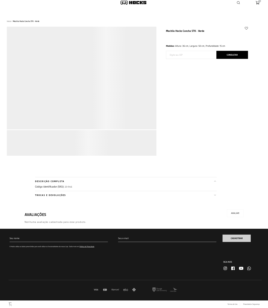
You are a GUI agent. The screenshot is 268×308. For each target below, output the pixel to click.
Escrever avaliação (235, 213)
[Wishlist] (246, 2)
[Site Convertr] (10, 304)
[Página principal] (133, 3)
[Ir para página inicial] (9, 21)
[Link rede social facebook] (233, 268)
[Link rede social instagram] (225, 268)
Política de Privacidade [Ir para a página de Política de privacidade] (86, 246)
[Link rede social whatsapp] (249, 268)
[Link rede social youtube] (241, 268)
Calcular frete (232, 55)
